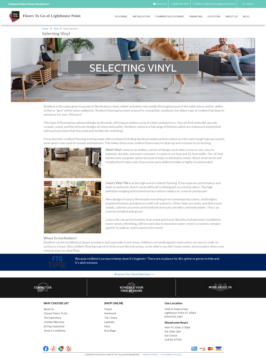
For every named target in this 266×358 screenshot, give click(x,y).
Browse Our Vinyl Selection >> (134, 274)
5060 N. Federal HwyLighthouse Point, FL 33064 (180, 310)
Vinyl (56, 28)
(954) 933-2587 (174, 316)
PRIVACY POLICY (150, 354)
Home (45, 28)
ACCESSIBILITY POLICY (171, 354)
